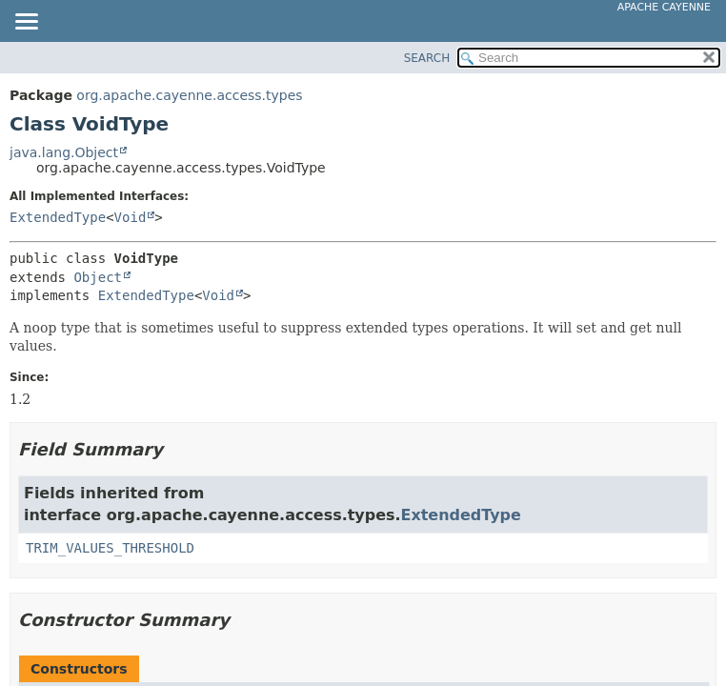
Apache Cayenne (664, 7)
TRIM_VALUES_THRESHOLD (110, 547)
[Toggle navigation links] (26, 23)
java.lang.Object (64, 152)
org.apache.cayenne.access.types (189, 95)
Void (130, 217)
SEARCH (427, 58)
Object (97, 277)
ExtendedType (58, 217)
